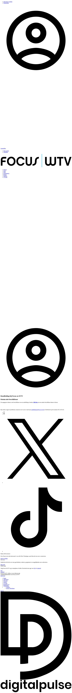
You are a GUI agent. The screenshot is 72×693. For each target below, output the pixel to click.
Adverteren (5, 579)
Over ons (5, 580)
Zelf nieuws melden (7, 1)
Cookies (8, 587)
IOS (35, 568)
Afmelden (5, 152)
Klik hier (35, 402)
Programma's (6, 173)
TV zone (5, 177)
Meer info (3, 564)
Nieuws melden (4, 558)
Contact (5, 582)
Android (39, 568)
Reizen (4, 174)
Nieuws (5, 169)
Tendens (5, 176)
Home (4, 578)
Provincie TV (6, 584)
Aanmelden (3, 148)
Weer (4, 172)
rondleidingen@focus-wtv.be (37, 409)
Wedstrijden (6, 3)
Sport (4, 171)
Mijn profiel (6, 150)
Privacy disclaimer (10, 588)
